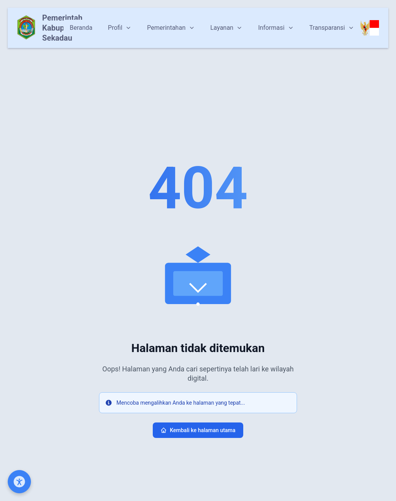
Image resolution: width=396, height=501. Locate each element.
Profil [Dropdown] (119, 27)
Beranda (81, 27)
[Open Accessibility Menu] (19, 481)
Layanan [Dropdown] (226, 27)
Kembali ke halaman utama (198, 430)
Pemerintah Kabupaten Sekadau (62, 28)
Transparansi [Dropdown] (331, 27)
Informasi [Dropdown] (276, 27)
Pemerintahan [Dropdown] (171, 27)
